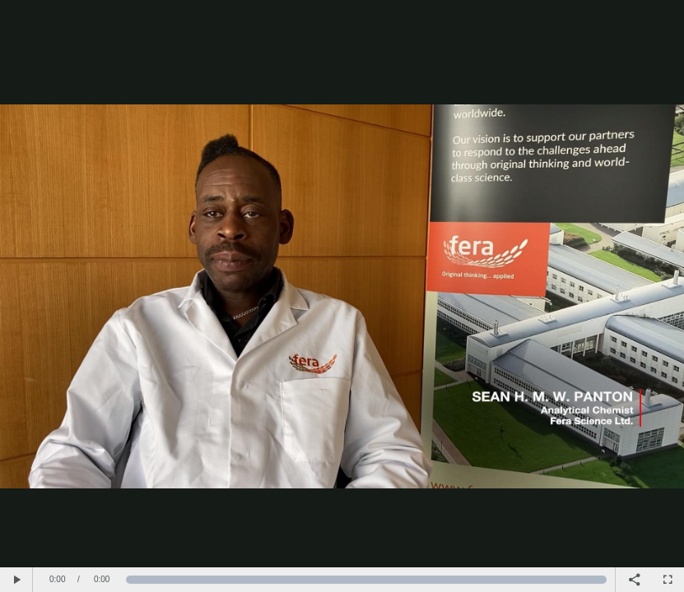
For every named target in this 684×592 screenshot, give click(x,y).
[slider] (366, 580)
